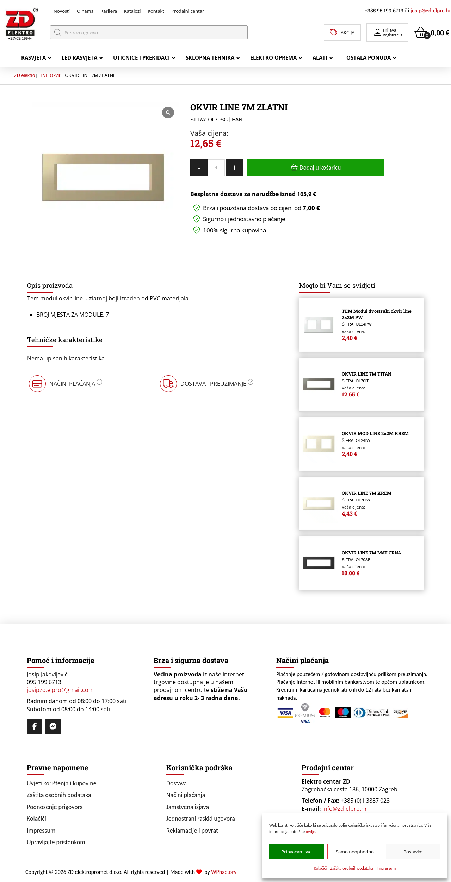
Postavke (413, 851)
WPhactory (223, 872)
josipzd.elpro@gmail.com (60, 690)
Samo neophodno (355, 851)
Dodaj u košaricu (320, 167)
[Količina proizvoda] (216, 167)
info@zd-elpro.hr (344, 809)
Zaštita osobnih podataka (351, 868)
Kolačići (320, 868)
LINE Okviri (49, 75)
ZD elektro (24, 75)
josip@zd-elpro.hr (430, 10)
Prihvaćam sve (297, 851)
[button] (387, 32)
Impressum (386, 868)
